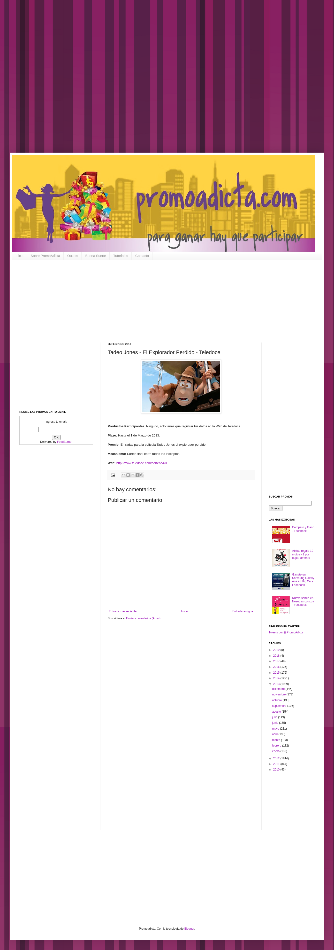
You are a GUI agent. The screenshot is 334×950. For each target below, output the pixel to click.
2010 (277, 769)
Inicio (19, 256)
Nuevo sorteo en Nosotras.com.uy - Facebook (303, 601)
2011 (277, 764)
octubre (277, 700)
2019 (277, 650)
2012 (277, 758)
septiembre (279, 706)
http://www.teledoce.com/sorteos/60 (141, 463)
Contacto (142, 256)
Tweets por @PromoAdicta (286, 632)
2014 (277, 678)
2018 (277, 655)
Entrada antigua (242, 611)
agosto (276, 711)
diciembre (278, 689)
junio (275, 722)
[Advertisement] (155, 80)
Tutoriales (120, 256)
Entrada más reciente (123, 611)
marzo (276, 740)
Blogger (189, 928)
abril (275, 734)
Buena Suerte (95, 256)
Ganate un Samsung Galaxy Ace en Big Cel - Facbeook (303, 580)
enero (276, 751)
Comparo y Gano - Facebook (303, 529)
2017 (277, 661)
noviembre (279, 694)
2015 (277, 672)
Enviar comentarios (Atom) (143, 618)
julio (275, 717)
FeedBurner (64, 442)
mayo (276, 728)
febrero (277, 745)
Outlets (72, 256)
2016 (277, 667)
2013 (277, 684)
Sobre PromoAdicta (45, 256)
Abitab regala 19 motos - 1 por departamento (302, 554)
